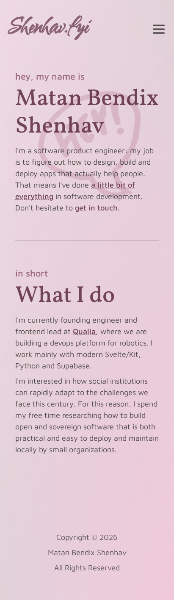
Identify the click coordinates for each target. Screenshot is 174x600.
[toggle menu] (158, 29)
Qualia (84, 331)
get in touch (96, 207)
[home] (50, 29)
